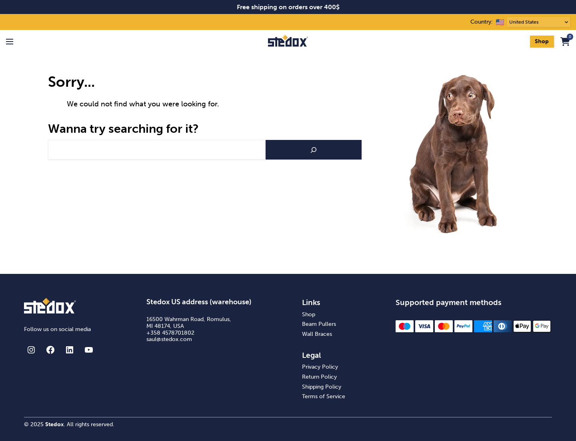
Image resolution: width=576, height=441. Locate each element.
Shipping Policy (321, 386)
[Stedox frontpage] (288, 41)
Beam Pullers (319, 324)
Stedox (54, 424)
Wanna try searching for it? (123, 129)
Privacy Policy (320, 366)
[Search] (314, 150)
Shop (542, 41)
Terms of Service (323, 396)
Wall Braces (317, 334)
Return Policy (319, 376)
